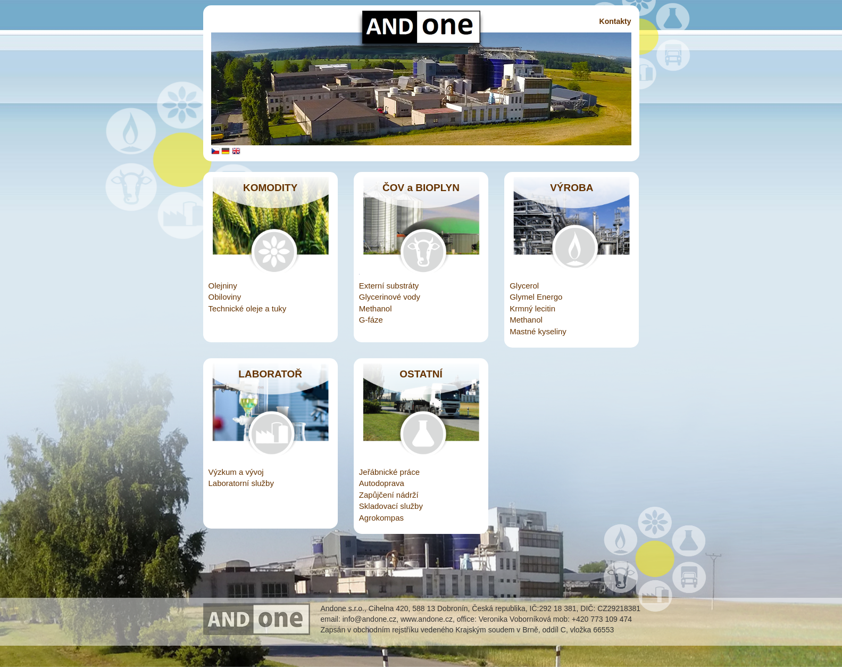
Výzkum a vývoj (236, 471)
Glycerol (524, 285)
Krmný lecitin (532, 308)
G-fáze (371, 319)
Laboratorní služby (241, 483)
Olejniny (223, 285)
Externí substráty (389, 285)
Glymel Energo (536, 296)
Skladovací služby (391, 505)
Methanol (375, 308)
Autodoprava (381, 483)
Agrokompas (381, 517)
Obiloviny (225, 296)
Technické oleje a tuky (248, 308)
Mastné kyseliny (538, 331)
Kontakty (615, 21)
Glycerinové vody (389, 296)
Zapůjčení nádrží (389, 494)
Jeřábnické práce (389, 471)
